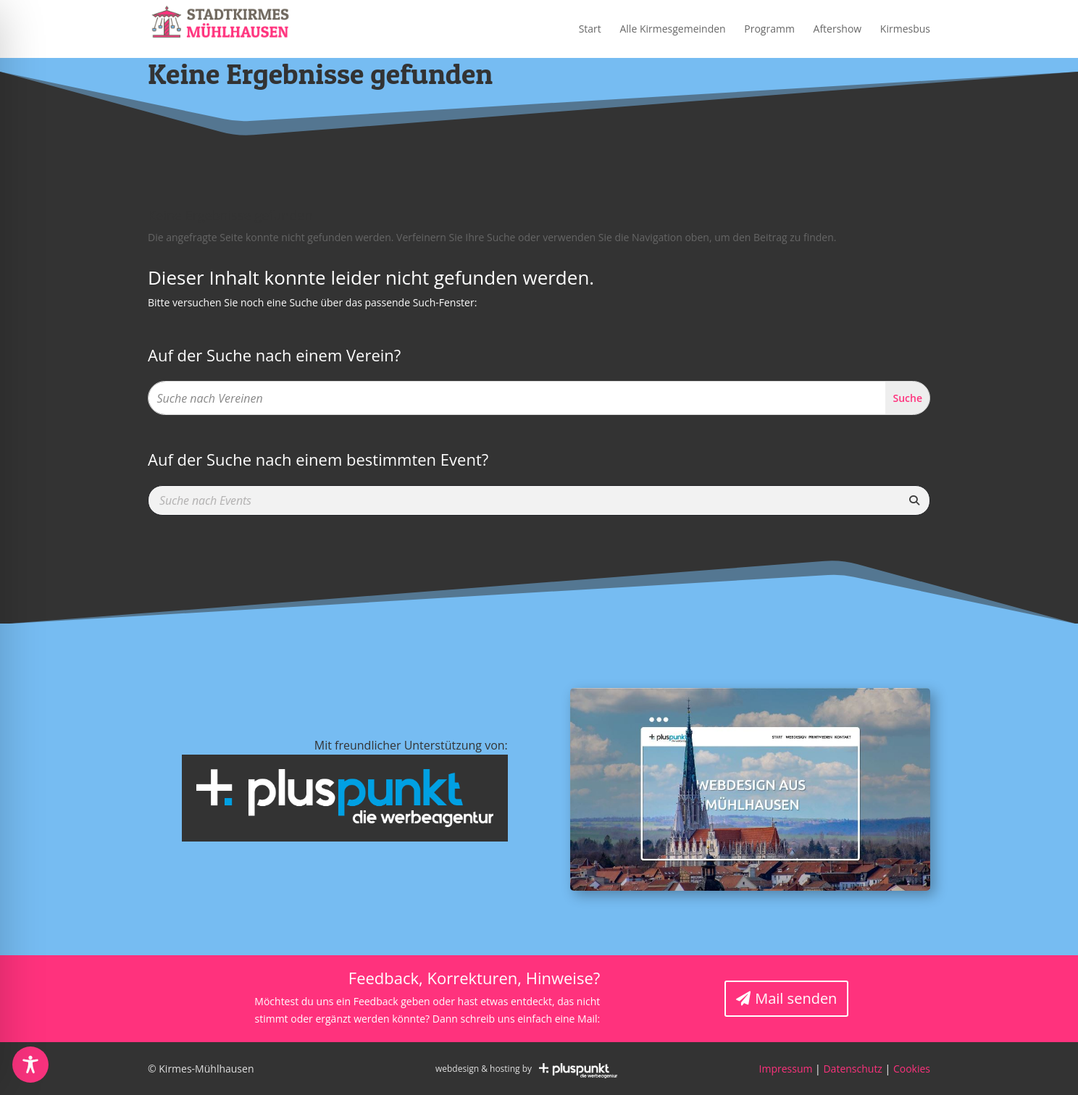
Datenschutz (852, 1068)
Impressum (786, 1068)
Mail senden (796, 998)
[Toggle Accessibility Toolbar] (30, 1064)
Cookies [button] (911, 1068)
